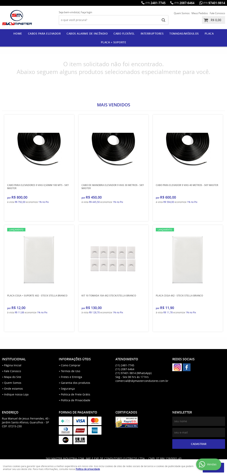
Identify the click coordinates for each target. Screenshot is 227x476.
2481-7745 (155, 3)
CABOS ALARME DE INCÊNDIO (87, 33)
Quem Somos (182, 13)
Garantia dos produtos (75, 383)
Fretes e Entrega (71, 377)
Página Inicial (12, 365)
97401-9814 (214, 3)
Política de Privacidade (75, 400)
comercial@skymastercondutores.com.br (141, 381)
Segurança (68, 388)
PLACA (209, 33)
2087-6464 (184, 3)
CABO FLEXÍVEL (124, 33)
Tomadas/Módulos (184, 33)
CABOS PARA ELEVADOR (44, 33)
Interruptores (152, 33)
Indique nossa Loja (16, 394)
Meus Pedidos (199, 13)
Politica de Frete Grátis (75, 394)
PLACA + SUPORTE (113, 42)
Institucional (14, 359)
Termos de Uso (70, 371)
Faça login (86, 12)
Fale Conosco (217, 13)
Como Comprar (71, 365)
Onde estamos (13, 388)
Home (17, 33)
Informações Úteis (75, 359)
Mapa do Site (12, 377)
